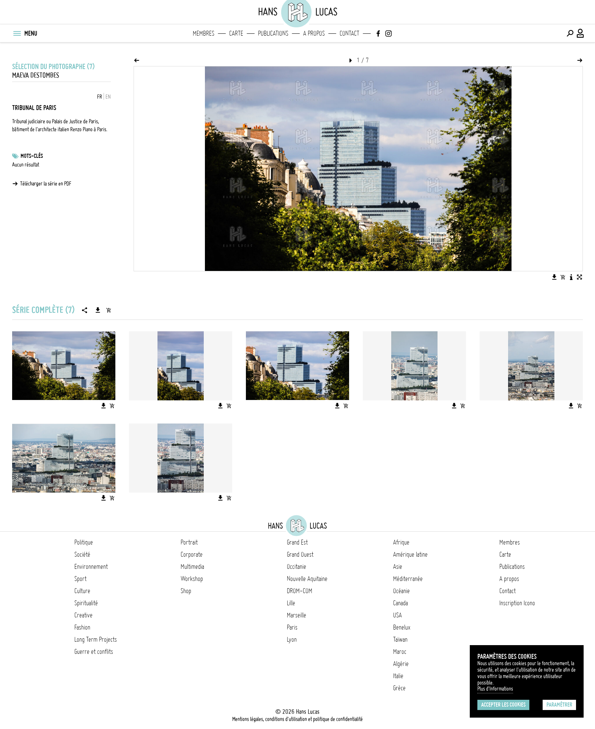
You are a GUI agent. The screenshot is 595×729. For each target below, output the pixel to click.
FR (99, 96)
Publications (273, 33)
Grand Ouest (300, 554)
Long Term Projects (95, 639)
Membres (203, 33)
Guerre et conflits (93, 651)
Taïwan (400, 639)
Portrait (189, 542)
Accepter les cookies (503, 704)
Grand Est (297, 542)
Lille (291, 603)
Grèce (399, 688)
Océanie (401, 591)
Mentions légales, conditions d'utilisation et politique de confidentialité (297, 719)
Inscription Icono (517, 603)
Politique (83, 542)
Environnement (91, 566)
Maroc (399, 651)
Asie (397, 566)
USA (397, 615)
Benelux (401, 627)
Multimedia (192, 566)
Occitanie (296, 566)
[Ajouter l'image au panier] (562, 277)
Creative (83, 615)
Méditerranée (408, 579)
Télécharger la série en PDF (45, 183)
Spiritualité (86, 603)
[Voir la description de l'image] (571, 277)
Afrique (401, 542)
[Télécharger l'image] (554, 277)
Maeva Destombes (35, 75)
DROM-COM (299, 591)
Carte (236, 33)
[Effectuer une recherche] (570, 33)
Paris (292, 627)
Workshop (192, 579)
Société (82, 554)
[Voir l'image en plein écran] (579, 277)
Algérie (401, 664)
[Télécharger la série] (97, 310)
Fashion (82, 627)
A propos (314, 33)
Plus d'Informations (495, 688)
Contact (349, 33)
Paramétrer (559, 704)
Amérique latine (410, 554)
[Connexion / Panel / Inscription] (580, 33)
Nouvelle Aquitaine (307, 579)
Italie (398, 676)
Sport (80, 579)
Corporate (192, 554)
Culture (82, 591)
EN (108, 96)
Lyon (292, 639)
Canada (400, 603)
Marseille (296, 615)
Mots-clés (31, 156)
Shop (186, 591)
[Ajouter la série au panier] (108, 310)
